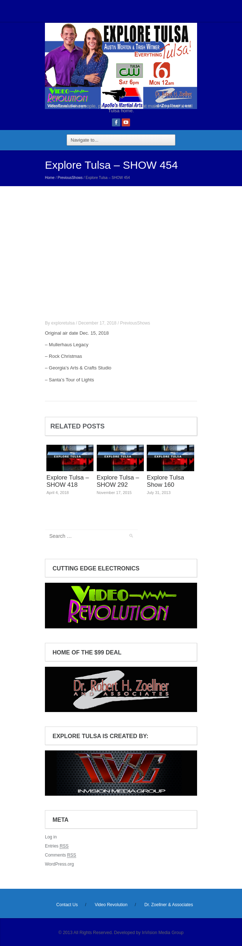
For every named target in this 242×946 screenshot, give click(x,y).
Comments (60, 855)
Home (50, 178)
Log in (51, 837)
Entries (56, 846)
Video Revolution (111, 904)
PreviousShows (70, 178)
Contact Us (67, 904)
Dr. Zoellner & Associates (169, 904)
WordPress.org (59, 864)
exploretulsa (63, 323)
